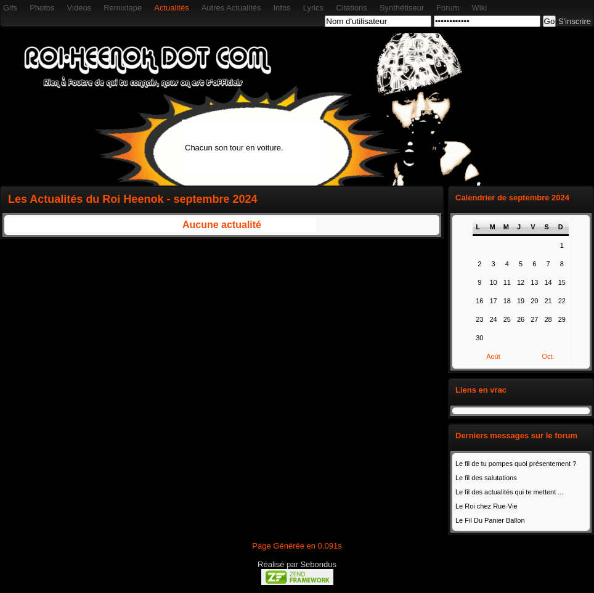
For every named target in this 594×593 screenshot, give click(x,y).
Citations (351, 7)
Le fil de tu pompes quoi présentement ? (515, 463)
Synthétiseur (402, 7)
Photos (42, 7)
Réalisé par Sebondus (297, 564)
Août (493, 356)
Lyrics (313, 7)
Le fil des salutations (486, 477)
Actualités (171, 7)
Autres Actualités (231, 7)
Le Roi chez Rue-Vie (486, 506)
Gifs (10, 7)
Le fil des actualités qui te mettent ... (509, 492)
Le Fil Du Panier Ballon (490, 520)
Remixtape (123, 7)
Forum (448, 7)
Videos (79, 7)
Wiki (479, 7)
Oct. (548, 356)
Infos (281, 7)
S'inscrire (574, 21)
